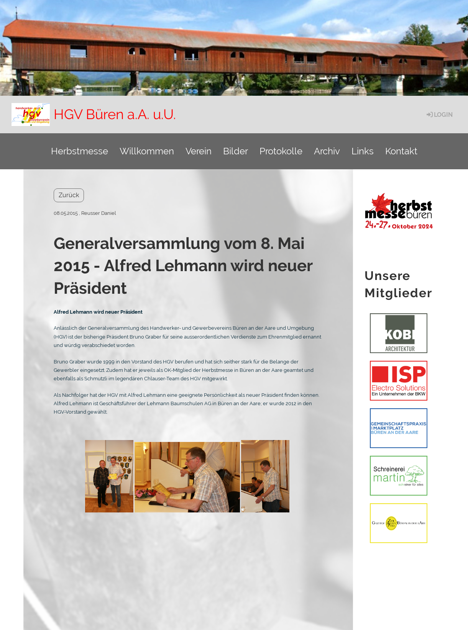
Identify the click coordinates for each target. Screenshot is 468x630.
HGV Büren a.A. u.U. (115, 114)
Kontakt (401, 151)
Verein (199, 151)
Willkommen (147, 151)
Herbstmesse (79, 151)
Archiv (327, 151)
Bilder (235, 151)
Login (439, 114)
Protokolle (280, 151)
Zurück (69, 195)
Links (362, 151)
